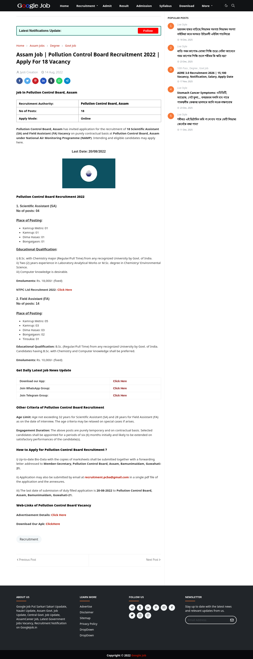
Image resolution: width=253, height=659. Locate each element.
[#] (218, 5)
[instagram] (140, 615)
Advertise (86, 606)
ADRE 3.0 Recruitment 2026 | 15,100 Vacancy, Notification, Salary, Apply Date (205, 74)
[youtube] (164, 607)
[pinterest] (156, 607)
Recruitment (29, 539)
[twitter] (132, 615)
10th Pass (182, 68)
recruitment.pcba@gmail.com (107, 477)
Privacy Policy (88, 624)
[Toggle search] (233, 5)
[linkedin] (148, 607)
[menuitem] (64, 7)
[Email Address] (207, 620)
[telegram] (132, 607)
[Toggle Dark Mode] (226, 5)
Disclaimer (86, 612)
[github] (148, 615)
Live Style (182, 24)
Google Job (138, 655)
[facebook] (172, 607)
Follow (148, 30)
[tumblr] (140, 607)
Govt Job (203, 68)
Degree (194, 68)
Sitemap (85, 618)
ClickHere (53, 524)
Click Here (64, 289)
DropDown (87, 629)
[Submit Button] (232, 620)
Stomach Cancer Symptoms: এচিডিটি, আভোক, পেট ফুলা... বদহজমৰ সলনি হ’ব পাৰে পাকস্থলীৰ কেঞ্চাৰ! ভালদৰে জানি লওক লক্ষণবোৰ (204, 97)
